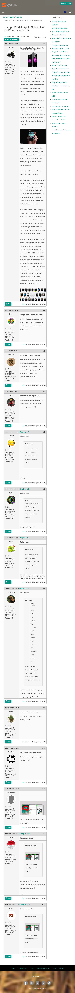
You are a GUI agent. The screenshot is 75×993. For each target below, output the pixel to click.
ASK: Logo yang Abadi (59, 116)
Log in (6, 36)
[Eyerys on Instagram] (32, 985)
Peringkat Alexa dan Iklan (60, 45)
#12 (43, 834)
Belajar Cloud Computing (60, 65)
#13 (43, 904)
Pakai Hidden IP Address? (60, 31)
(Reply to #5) (24, 489)
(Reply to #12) (24, 904)
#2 (44, 310)
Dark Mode (37, 976)
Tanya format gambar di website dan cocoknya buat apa (60, 86)
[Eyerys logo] (9, 5)
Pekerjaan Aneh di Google (60, 48)
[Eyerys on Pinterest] (37, 985)
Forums (5, 17)
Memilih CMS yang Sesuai (60, 106)
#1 (44, 44)
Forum (32, 968)
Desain (12, 17)
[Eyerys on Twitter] (43, 985)
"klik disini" (55, 103)
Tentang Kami (22, 968)
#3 (44, 351)
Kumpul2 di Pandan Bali (59, 99)
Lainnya (19, 17)
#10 (43, 748)
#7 (44, 538)
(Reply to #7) (24, 588)
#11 (43, 788)
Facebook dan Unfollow (59, 120)
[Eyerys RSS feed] (49, 985)
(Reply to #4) (24, 432)
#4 (44, 391)
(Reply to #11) (24, 834)
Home (13, 968)
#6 (44, 489)
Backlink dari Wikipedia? (60, 28)
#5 (44, 432)
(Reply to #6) (24, 538)
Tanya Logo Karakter (58, 35)
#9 (44, 707)
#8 (44, 588)
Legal (55, 968)
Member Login (66, 3)
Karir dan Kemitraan (43, 968)
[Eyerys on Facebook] (26, 985)
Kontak (61, 968)
